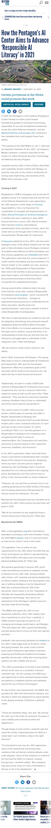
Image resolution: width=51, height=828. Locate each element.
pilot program (21, 294)
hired (18, 224)
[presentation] (2, 812)
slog (25, 531)
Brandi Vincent (12, 89)
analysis (43, 640)
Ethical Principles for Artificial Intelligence (27, 214)
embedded (33, 254)
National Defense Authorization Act (18, 132)
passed (19, 537)
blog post (7, 241)
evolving (38, 204)
